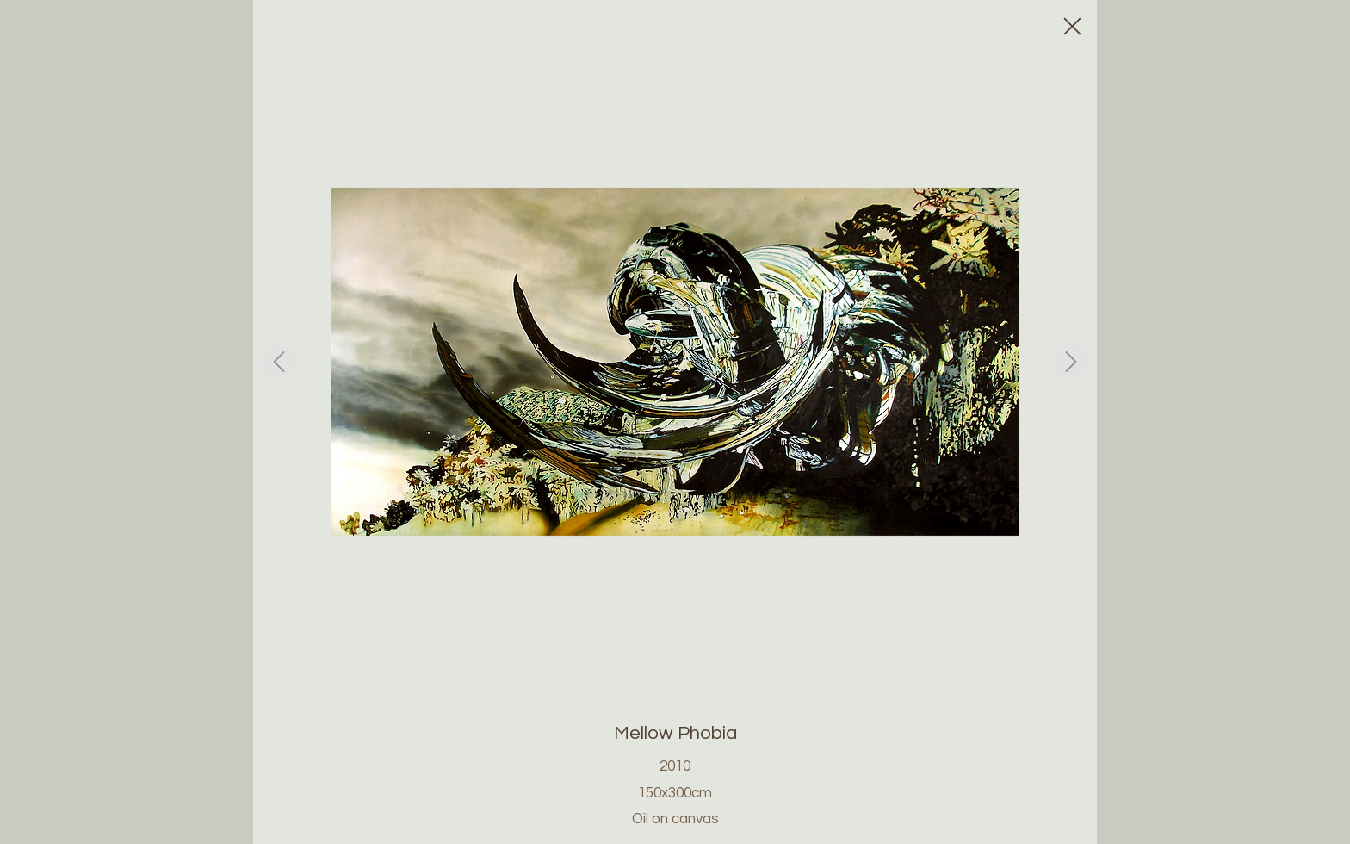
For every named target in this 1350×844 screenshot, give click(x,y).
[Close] (1071, 26)
